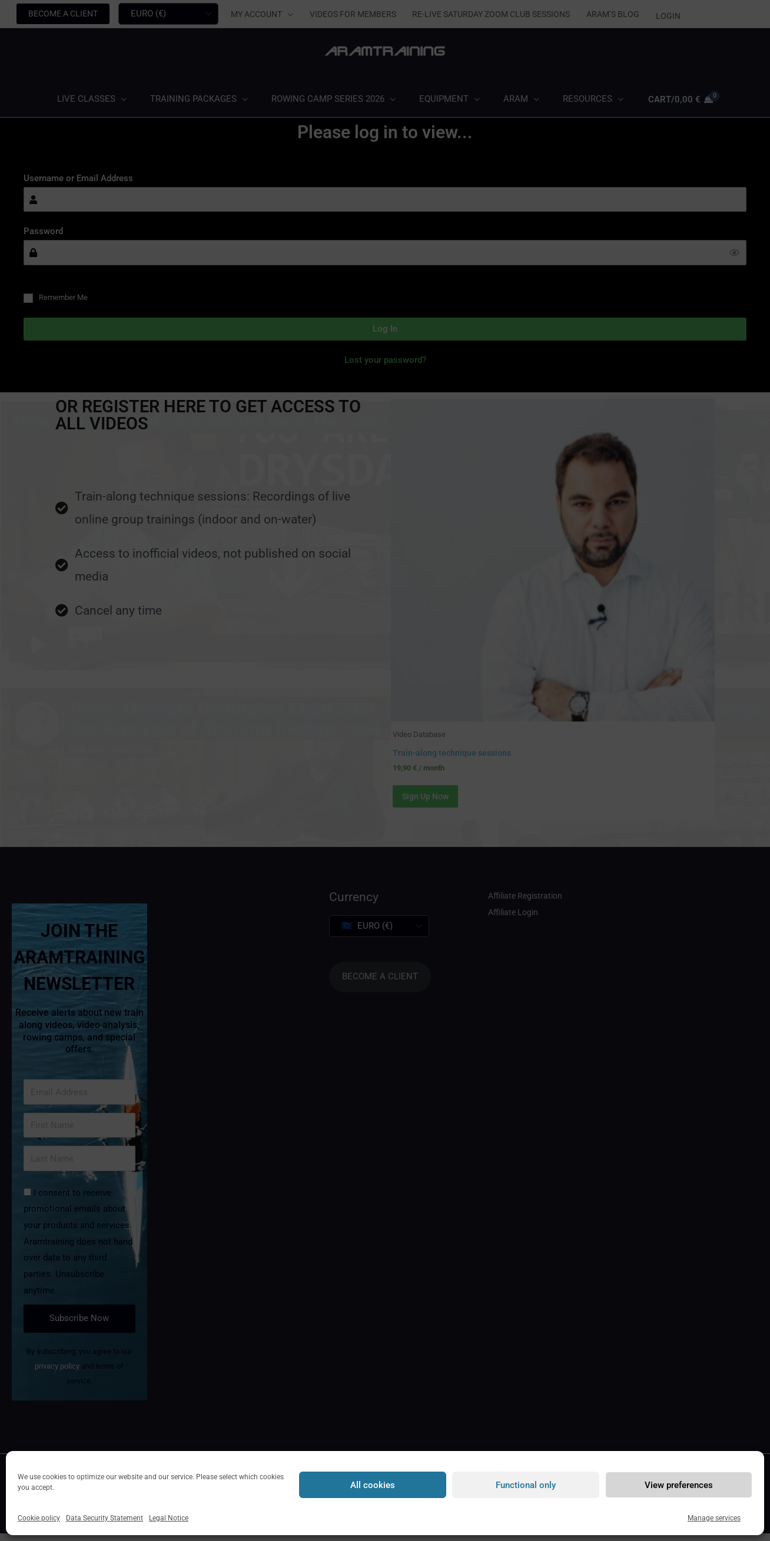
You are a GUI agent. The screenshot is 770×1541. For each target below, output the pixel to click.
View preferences (679, 1485)
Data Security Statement (104, 1518)
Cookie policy (39, 1518)
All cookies (372, 1485)
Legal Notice (168, 1518)
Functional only (526, 1485)
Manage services (714, 1518)
